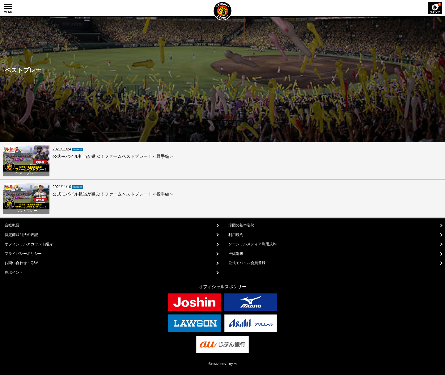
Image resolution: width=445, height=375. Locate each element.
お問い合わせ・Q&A (21, 263)
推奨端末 (235, 253)
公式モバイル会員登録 (246, 263)
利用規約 (235, 235)
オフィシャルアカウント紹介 (29, 244)
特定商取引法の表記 (21, 235)
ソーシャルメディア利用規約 (252, 244)
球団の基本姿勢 (241, 225)
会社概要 (12, 225)
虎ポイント (14, 272)
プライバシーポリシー (23, 253)
